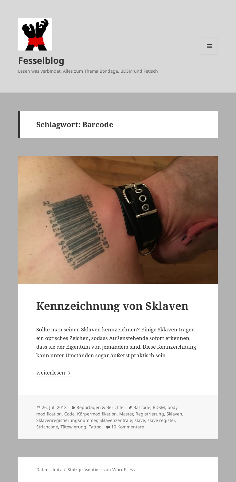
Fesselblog (41, 60)
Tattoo (95, 427)
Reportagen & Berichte (100, 407)
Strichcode (47, 427)
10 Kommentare (127, 427)
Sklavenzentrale (116, 420)
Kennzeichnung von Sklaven (112, 305)
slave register (161, 420)
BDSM (159, 407)
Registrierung (150, 414)
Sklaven (174, 414)
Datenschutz (49, 469)
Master (126, 414)
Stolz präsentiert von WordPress (101, 469)
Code (69, 414)
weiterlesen (54, 372)
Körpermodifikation (97, 414)
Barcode (141, 407)
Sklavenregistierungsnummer (66, 420)
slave (140, 420)
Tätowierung (73, 427)
